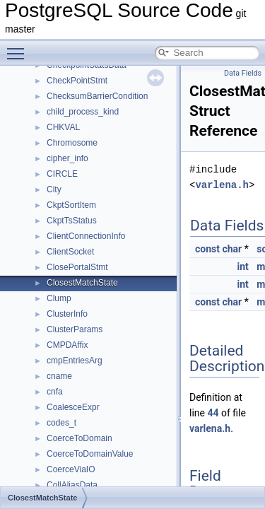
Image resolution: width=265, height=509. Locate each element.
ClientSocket (70, 252)
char (232, 249)
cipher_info (67, 158)
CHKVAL (63, 127)
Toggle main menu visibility (19, 47)
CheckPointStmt (77, 81)
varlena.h (222, 185)
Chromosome (72, 143)
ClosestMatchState (82, 283)
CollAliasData (72, 485)
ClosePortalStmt (77, 267)
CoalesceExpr (73, 407)
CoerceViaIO (71, 469)
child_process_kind (83, 112)
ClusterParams (74, 329)
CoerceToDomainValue (90, 454)
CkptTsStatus (72, 221)
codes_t (61, 423)
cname (59, 376)
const (207, 249)
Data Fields (242, 73)
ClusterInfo (67, 314)
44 (212, 413)
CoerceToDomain (79, 438)
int (242, 266)
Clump (59, 298)
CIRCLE (62, 174)
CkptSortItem (71, 205)
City (54, 189)
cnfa (55, 392)
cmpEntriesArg (74, 360)
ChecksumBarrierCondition (97, 96)
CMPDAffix (67, 345)
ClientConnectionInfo (86, 236)
